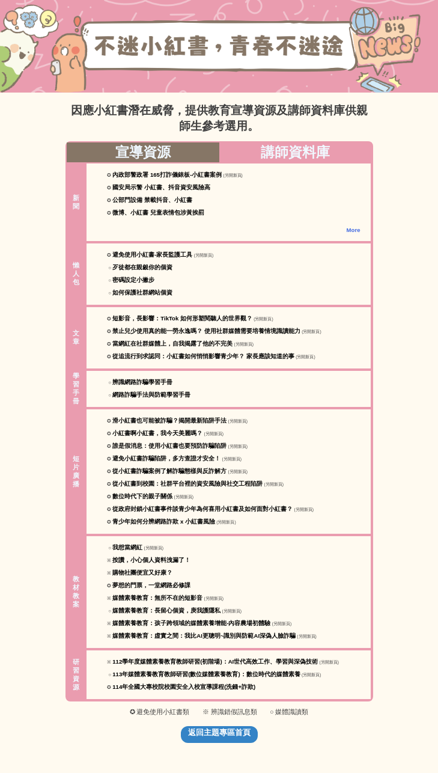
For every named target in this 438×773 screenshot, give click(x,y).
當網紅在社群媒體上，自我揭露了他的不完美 (172, 343)
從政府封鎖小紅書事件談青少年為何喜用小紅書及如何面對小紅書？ (202, 509)
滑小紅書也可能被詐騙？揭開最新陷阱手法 (169, 420)
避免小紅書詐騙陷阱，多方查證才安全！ (166, 458)
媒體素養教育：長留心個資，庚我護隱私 (166, 610)
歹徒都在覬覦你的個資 (142, 267)
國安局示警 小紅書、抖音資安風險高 (161, 187)
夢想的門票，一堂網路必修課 (151, 585)
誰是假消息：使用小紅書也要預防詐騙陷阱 (169, 445)
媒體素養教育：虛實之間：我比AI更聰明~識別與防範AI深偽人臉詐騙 (204, 635)
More (353, 230)
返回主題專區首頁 (219, 732)
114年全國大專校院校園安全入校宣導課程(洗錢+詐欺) (183, 686)
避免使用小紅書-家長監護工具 (152, 254)
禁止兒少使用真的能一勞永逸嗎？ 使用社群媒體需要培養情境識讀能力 (206, 331)
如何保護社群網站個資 (142, 292)
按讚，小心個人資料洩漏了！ (151, 560)
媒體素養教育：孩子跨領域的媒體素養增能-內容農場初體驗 (191, 623)
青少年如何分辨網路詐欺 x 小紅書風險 (163, 521)
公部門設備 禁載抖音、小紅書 (152, 200)
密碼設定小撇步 (133, 280)
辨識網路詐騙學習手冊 (142, 382)
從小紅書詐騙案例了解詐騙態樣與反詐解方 (169, 471)
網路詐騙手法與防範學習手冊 (151, 394)
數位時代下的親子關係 (142, 496)
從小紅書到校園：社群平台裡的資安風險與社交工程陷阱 (187, 483)
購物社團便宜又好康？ (142, 572)
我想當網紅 (127, 547)
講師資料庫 (295, 152)
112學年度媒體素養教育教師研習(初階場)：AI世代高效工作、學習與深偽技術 (215, 661)
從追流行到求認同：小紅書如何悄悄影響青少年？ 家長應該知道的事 (203, 356)
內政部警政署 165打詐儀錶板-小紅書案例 (167, 174)
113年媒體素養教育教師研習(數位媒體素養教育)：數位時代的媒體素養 (206, 674)
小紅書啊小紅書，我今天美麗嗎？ (157, 433)
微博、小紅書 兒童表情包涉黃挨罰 (158, 212)
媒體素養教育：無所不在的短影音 (157, 597)
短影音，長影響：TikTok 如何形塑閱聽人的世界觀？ (182, 318)
